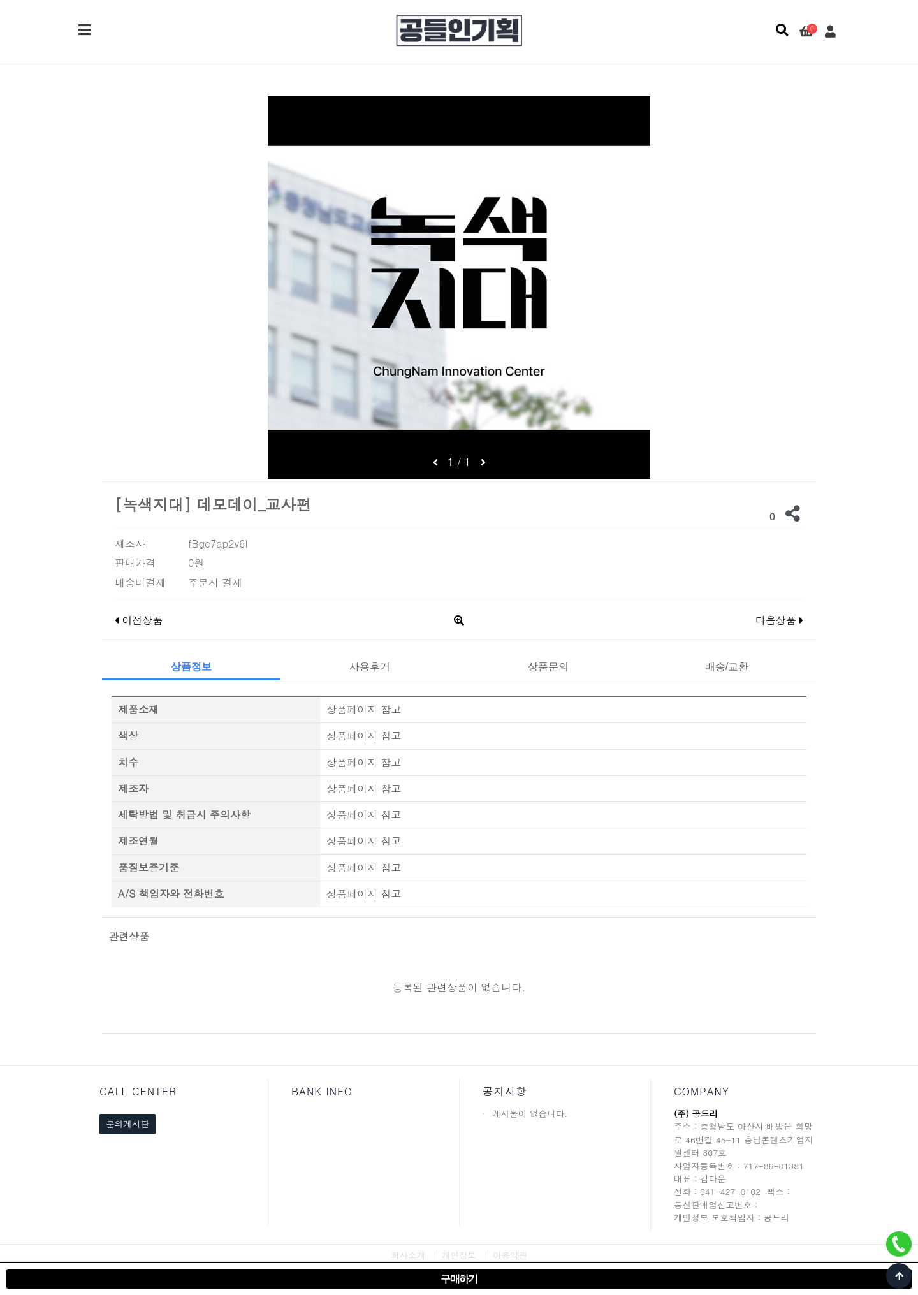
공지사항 (505, 1091)
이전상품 (139, 620)
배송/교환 (726, 666)
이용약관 (510, 1255)
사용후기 (369, 666)
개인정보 (459, 1255)
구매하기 (459, 1278)
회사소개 (408, 1255)
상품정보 (191, 666)
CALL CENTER (138, 1091)
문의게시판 (127, 1124)
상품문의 (548, 666)
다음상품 (779, 620)
